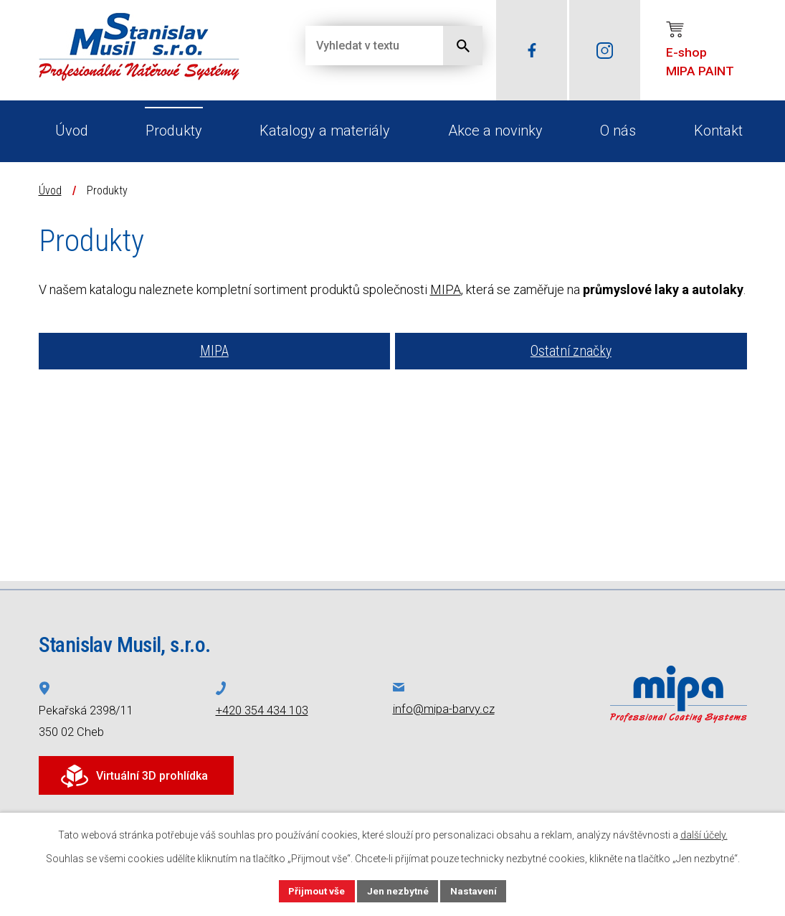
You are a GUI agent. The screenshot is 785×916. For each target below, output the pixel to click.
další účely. (704, 834)
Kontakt (718, 130)
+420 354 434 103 (262, 710)
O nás (618, 130)
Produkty (174, 130)
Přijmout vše (316, 890)
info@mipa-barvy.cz (444, 709)
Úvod (71, 130)
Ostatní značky (571, 351)
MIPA (445, 289)
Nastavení (476, 890)
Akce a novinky (495, 130)
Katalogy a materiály (325, 130)
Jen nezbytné (399, 890)
